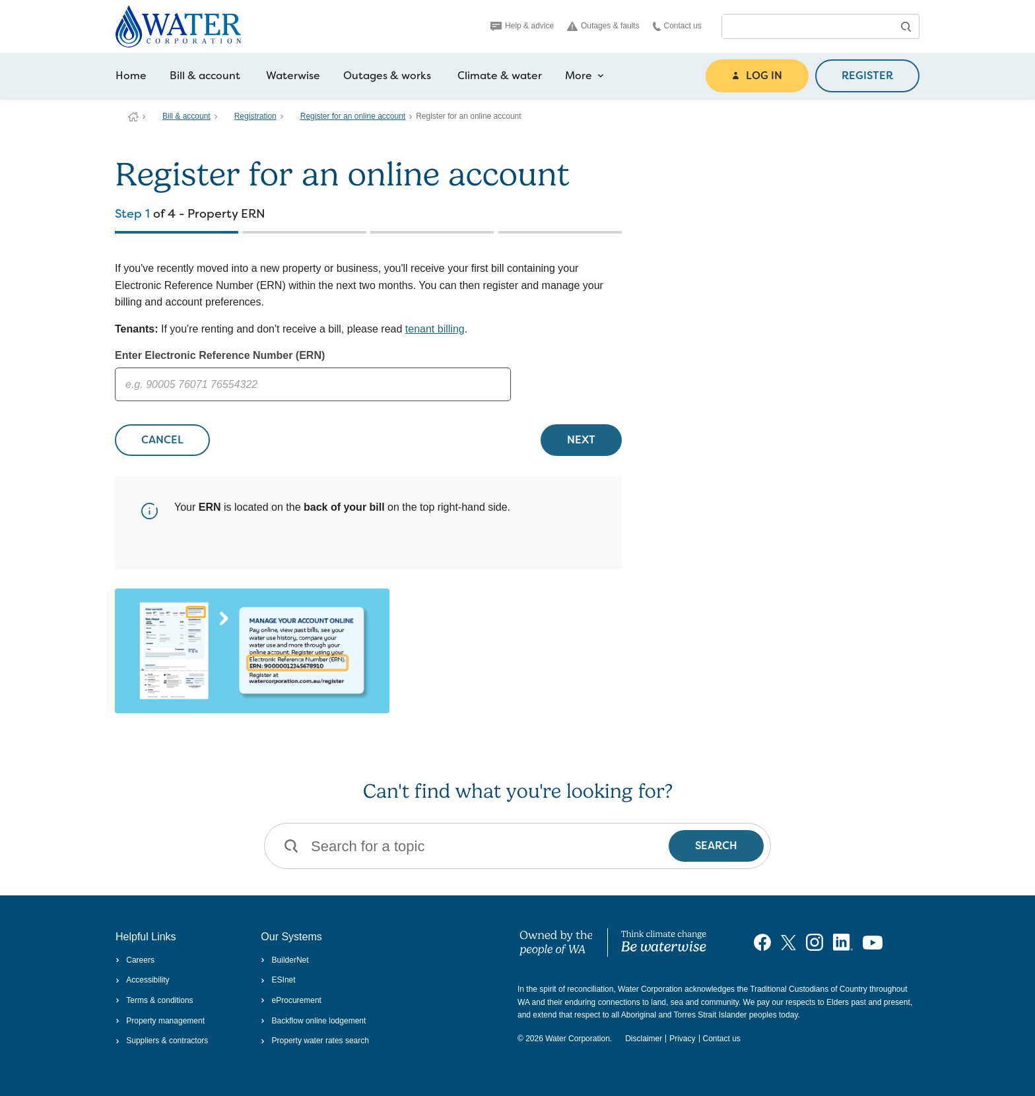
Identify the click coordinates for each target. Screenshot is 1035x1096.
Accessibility (143, 979)
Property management (160, 1020)
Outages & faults (603, 26)
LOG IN (757, 75)
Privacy (682, 1039)
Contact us (677, 26)
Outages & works (387, 75)
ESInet (278, 979)
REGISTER (867, 75)
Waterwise (293, 75)
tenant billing (435, 329)
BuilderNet (284, 960)
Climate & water (499, 75)
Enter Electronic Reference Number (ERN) (220, 355)
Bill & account (205, 75)
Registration (255, 116)
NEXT (581, 440)
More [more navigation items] (584, 76)
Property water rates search (315, 1040)
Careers (135, 960)
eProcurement (291, 1000)
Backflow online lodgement (313, 1020)
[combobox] (807, 26)
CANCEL (162, 440)
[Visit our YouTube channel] (873, 942)
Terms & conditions (154, 1000)
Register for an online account (352, 116)
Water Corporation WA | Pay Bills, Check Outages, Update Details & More (133, 116)
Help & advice (522, 25)
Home (131, 75)
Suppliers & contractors (162, 1040)
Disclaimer (643, 1039)
